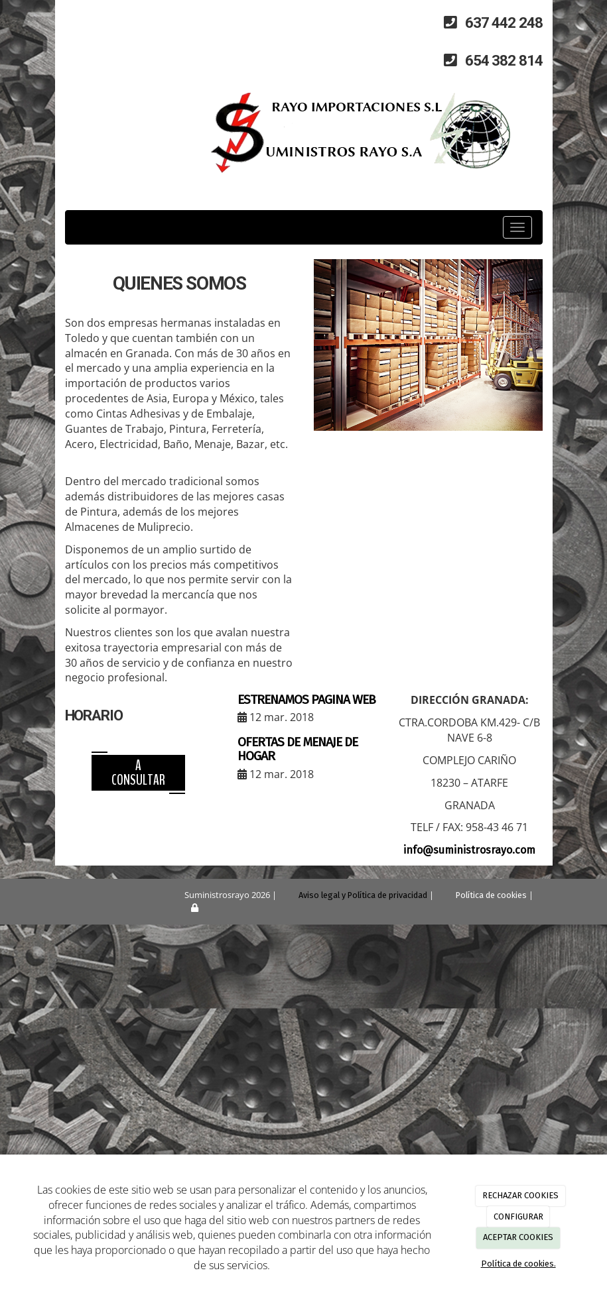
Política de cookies (491, 895)
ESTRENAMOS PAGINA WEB (306, 699)
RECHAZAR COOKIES (520, 1195)
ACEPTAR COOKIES (518, 1237)
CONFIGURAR (518, 1216)
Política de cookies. (518, 1264)
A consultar (138, 773)
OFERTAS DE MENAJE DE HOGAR (297, 749)
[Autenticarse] (175, 908)
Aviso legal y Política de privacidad (363, 895)
